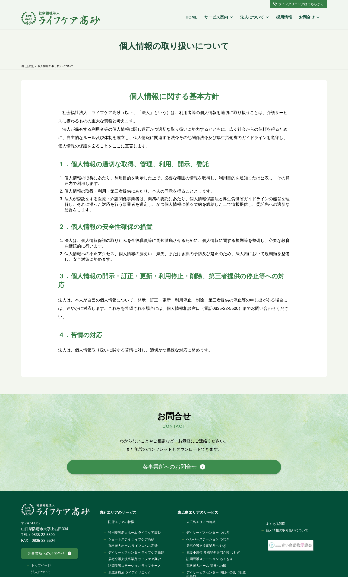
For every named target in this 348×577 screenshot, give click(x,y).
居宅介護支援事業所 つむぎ (206, 546)
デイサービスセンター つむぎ (207, 532)
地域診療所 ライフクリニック (129, 572)
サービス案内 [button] (218, 17)
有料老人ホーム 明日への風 (206, 565)
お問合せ (309, 17)
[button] (174, 467)
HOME (191, 17)
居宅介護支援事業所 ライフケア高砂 (134, 559)
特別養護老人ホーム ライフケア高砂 (134, 532)
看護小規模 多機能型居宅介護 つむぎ (213, 552)
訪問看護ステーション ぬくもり (209, 559)
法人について (254, 17)
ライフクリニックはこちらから (298, 4)
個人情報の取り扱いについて (287, 530)
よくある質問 (275, 523)
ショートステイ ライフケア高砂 (131, 539)
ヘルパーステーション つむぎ (207, 539)
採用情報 (284, 17)
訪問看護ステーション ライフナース (134, 565)
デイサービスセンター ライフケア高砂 (136, 552)
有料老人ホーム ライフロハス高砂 (133, 546)
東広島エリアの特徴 (200, 522)
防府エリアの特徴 (121, 522)
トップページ (41, 565)
